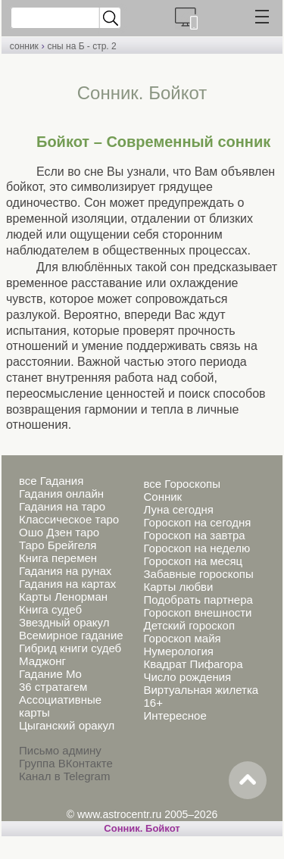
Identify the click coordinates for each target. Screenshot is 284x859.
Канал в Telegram (64, 776)
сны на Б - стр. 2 (81, 46)
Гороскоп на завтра (194, 535)
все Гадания (51, 480)
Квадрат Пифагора (192, 664)
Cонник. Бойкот (141, 828)
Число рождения (187, 676)
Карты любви (178, 586)
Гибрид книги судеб (70, 648)
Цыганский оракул (66, 725)
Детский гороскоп (189, 625)
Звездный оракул (64, 622)
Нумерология (178, 651)
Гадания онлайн (61, 493)
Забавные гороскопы (198, 573)
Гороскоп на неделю (196, 548)
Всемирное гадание (71, 635)
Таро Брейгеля (57, 545)
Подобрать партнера (197, 599)
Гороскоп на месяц (192, 560)
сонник (24, 46)
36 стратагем (53, 686)
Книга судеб (50, 609)
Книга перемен (58, 557)
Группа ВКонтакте (66, 763)
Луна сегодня (178, 509)
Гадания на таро (62, 506)
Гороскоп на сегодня (197, 522)
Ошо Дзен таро (59, 532)
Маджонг (42, 660)
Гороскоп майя (181, 638)
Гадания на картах (67, 583)
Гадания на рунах (65, 570)
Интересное (174, 715)
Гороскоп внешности (197, 612)
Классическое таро (69, 519)
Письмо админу (60, 750)
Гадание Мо (50, 673)
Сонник (162, 496)
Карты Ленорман (63, 596)
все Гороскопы (181, 483)
